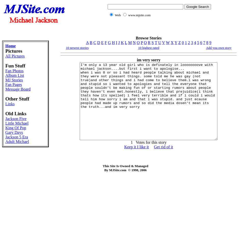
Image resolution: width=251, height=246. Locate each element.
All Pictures (15, 56)
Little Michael (17, 123)
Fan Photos (14, 71)
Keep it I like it (136, 162)
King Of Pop (15, 128)
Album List (14, 75)
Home (10, 46)
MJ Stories (14, 80)
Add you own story (218, 48)
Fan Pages (13, 84)
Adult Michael (17, 141)
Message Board (18, 89)
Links (10, 104)
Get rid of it (163, 162)
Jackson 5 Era (16, 137)
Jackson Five (15, 119)
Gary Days (14, 132)
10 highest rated (148, 48)
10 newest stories (77, 48)
